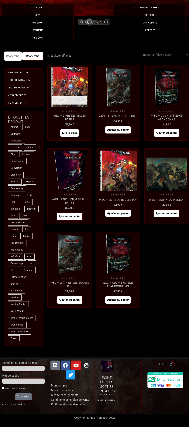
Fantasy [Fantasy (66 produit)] (15, 195)
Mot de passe (10, 375)
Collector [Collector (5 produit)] (26, 154)
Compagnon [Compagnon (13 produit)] (17, 161)
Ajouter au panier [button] (118, 129)
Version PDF (17, 103)
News (38, 15)
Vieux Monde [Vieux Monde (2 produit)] (17, 311)
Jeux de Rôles (18, 88)
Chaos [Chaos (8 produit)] (30, 147)
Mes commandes (62, 390)
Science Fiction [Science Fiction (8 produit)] (18, 277)
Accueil (37, 7)
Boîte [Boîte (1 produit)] (27, 127)
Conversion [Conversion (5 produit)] (16, 168)
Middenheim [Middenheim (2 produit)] (17, 243)
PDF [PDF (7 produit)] (29, 256)
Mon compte (59, 385)
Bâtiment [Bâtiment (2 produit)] (15, 134)
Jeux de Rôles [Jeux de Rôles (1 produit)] (18, 222)
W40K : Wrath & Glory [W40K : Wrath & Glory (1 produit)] (22, 318)
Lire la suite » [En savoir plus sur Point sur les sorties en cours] (106, 400)
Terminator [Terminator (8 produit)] (16, 290)
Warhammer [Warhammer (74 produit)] (17, 324)
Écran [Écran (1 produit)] (14, 338)
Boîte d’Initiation (19, 80)
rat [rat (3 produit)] (31, 263)
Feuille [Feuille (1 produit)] (29, 195)
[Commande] (164, 55)
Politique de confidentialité (68, 404)
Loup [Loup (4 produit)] (13, 236)
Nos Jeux (38, 23)
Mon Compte (150, 22)
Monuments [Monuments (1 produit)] (17, 249)
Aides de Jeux (18, 72)
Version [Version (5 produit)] (15, 297)
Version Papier (17, 95)
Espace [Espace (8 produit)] (29, 181)
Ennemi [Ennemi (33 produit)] (15, 181)
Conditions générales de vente (70, 399)
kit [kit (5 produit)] (26, 229)
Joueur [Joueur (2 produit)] (14, 229)
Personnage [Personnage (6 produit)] (17, 263)
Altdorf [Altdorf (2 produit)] (14, 127)
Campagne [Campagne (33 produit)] (16, 140)
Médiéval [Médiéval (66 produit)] (15, 256)
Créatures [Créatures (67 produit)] (16, 174)
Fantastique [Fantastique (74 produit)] (17, 188)
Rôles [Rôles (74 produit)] (13, 270)
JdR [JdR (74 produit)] (13, 215)
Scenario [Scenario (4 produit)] (28, 270)
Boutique (38, 30)
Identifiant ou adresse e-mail (20, 363)
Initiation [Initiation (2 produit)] (15, 209)
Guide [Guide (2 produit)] (26, 202)
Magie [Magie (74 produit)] (26, 236)
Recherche (32, 56)
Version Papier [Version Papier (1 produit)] (18, 304)
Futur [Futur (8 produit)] (13, 202)
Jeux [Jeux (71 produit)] (24, 215)
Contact (150, 15)
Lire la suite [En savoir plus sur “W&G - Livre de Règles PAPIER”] (69, 132)
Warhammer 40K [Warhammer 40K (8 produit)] (19, 331)
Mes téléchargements (64, 395)
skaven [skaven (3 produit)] (14, 284)
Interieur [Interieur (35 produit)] (31, 209)
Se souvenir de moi (13, 388)
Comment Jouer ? (150, 7)
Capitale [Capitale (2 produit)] (15, 147)
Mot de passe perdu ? (13, 404)
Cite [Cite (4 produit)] (13, 154)
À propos (150, 30)
